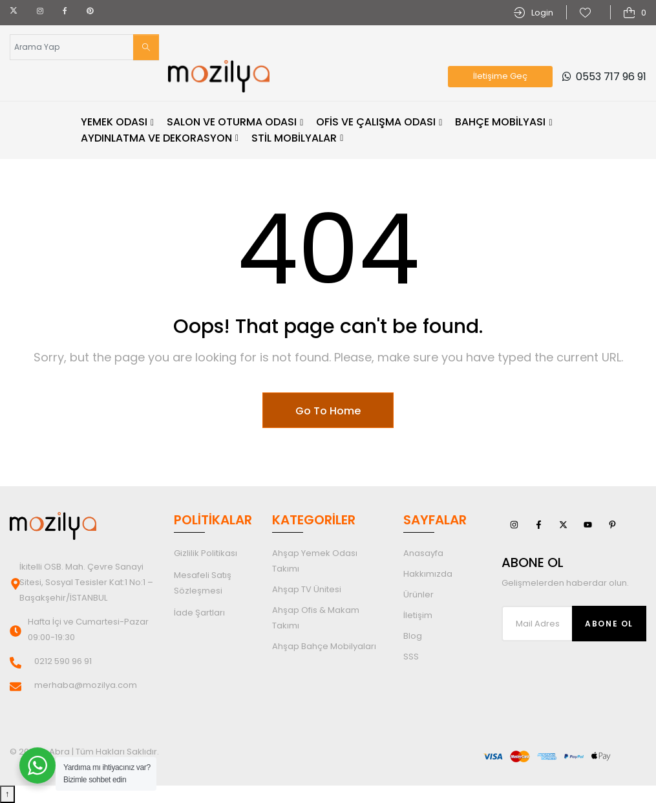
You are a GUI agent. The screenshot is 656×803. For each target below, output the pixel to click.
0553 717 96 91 (604, 76)
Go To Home (328, 410)
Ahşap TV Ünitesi (306, 589)
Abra (59, 751)
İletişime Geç (500, 76)
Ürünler (418, 594)
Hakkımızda (427, 574)
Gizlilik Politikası (205, 553)
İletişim (417, 615)
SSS (411, 656)
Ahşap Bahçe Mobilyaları (324, 646)
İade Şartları (199, 612)
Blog (412, 636)
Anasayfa (423, 553)
